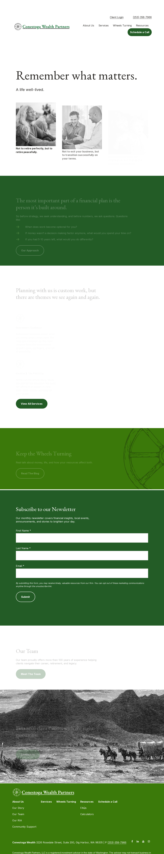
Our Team (18, 803)
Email (19, 555)
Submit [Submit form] (25, 585)
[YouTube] (143, 830)
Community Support (24, 815)
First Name (22, 519)
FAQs (83, 797)
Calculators (87, 803)
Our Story (18, 797)
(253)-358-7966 (142, 6)
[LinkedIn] (138, 830)
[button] (88, 14)
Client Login (117, 6)
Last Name (22, 537)
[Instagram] (149, 830)
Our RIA (17, 809)
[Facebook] (132, 830)
